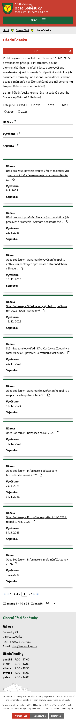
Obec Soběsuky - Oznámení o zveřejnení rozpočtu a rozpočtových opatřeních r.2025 (37, 392)
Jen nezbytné (39, 715)
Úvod (6, 30)
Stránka (15, 594)
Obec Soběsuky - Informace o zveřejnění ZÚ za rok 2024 (37, 561)
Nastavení (56, 715)
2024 (65, 105)
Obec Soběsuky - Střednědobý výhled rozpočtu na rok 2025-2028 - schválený (36, 308)
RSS (52, 51)
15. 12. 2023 (13, 279)
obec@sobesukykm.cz (24, 646)
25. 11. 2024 (13, 363)
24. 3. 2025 (13, 486)
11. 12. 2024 (13, 406)
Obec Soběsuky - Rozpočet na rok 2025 (32, 433)
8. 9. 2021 (12, 190)
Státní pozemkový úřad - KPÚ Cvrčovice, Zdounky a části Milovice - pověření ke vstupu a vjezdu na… (38, 350)
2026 (24, 111)
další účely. (65, 700)
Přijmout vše (21, 715)
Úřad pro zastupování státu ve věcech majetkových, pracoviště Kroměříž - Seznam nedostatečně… (37, 219)
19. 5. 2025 (13, 574)
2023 (51, 105)
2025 (10, 111)
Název (8, 122)
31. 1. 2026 (13, 496)
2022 (37, 105)
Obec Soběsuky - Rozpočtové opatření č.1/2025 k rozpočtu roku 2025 (36, 519)
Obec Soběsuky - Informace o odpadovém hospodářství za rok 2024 (31, 472)
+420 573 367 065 (19, 642)
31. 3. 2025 (13, 532)
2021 (23, 105)
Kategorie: (9, 105)
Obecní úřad (22, 30)
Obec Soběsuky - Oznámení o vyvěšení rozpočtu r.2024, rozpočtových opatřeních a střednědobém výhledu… (36, 264)
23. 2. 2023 (13, 232)
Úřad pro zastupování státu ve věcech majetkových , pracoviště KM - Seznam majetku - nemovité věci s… (37, 175)
